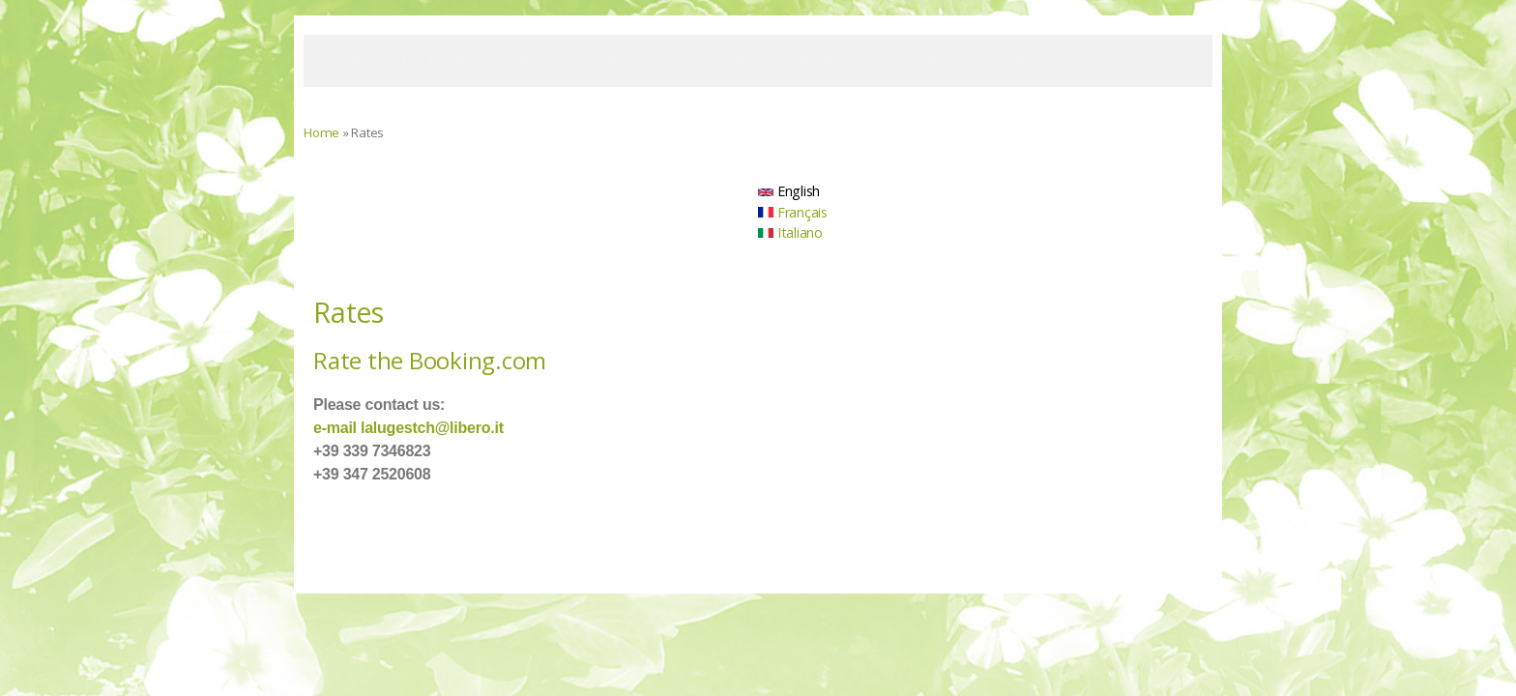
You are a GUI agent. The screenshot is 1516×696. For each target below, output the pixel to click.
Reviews (822, 60)
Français (793, 212)
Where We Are (635, 60)
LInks (1011, 60)
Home (342, 60)
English (789, 191)
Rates (535, 60)
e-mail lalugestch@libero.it (408, 428)
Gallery (737, 60)
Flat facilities (439, 60)
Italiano (790, 232)
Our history (921, 60)
